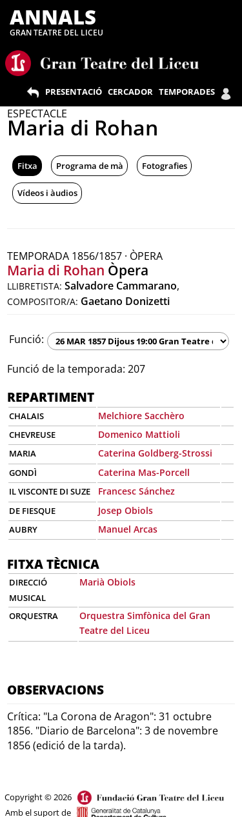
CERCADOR (130, 91)
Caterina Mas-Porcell (144, 472)
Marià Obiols (107, 582)
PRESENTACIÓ (73, 91)
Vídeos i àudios (47, 193)
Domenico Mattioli (139, 434)
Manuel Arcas (127, 529)
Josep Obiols (125, 510)
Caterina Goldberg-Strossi (155, 453)
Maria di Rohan (56, 270)
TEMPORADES (187, 91)
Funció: (26, 339)
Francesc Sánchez (136, 491)
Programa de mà (89, 166)
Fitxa (27, 166)
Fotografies (164, 166)
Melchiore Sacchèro (141, 415)
